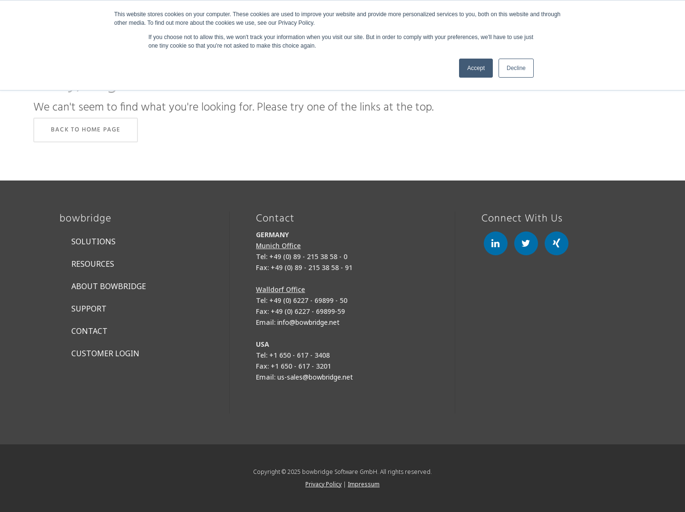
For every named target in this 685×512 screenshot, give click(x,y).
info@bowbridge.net (308, 322)
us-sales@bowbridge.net (315, 376)
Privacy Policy (323, 484)
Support (89, 308)
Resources (92, 264)
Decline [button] (516, 68)
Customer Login (105, 353)
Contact (89, 331)
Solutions (93, 241)
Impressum (364, 484)
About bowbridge (108, 286)
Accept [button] (476, 68)
